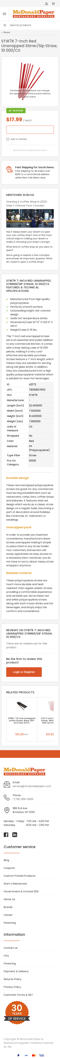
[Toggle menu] (4, 13)
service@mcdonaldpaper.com (32, 786)
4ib (10, 1047)
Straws (6, 32)
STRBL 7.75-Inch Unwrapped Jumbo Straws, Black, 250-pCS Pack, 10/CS (21, 720)
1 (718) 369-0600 (23, 799)
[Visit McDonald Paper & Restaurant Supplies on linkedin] (14, 834)
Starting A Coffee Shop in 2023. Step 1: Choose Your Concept (26, 203)
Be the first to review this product (30, 150)
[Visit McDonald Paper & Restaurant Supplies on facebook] (6, 834)
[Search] (30, 25)
